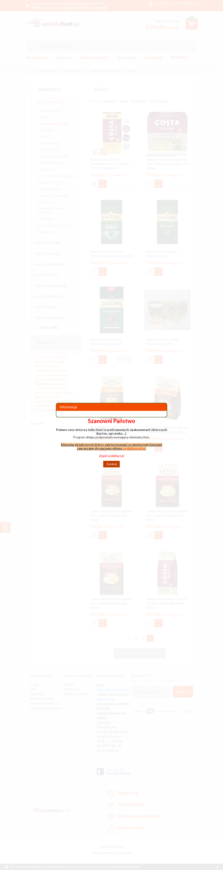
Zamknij (111, 464)
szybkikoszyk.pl (134, 448)
